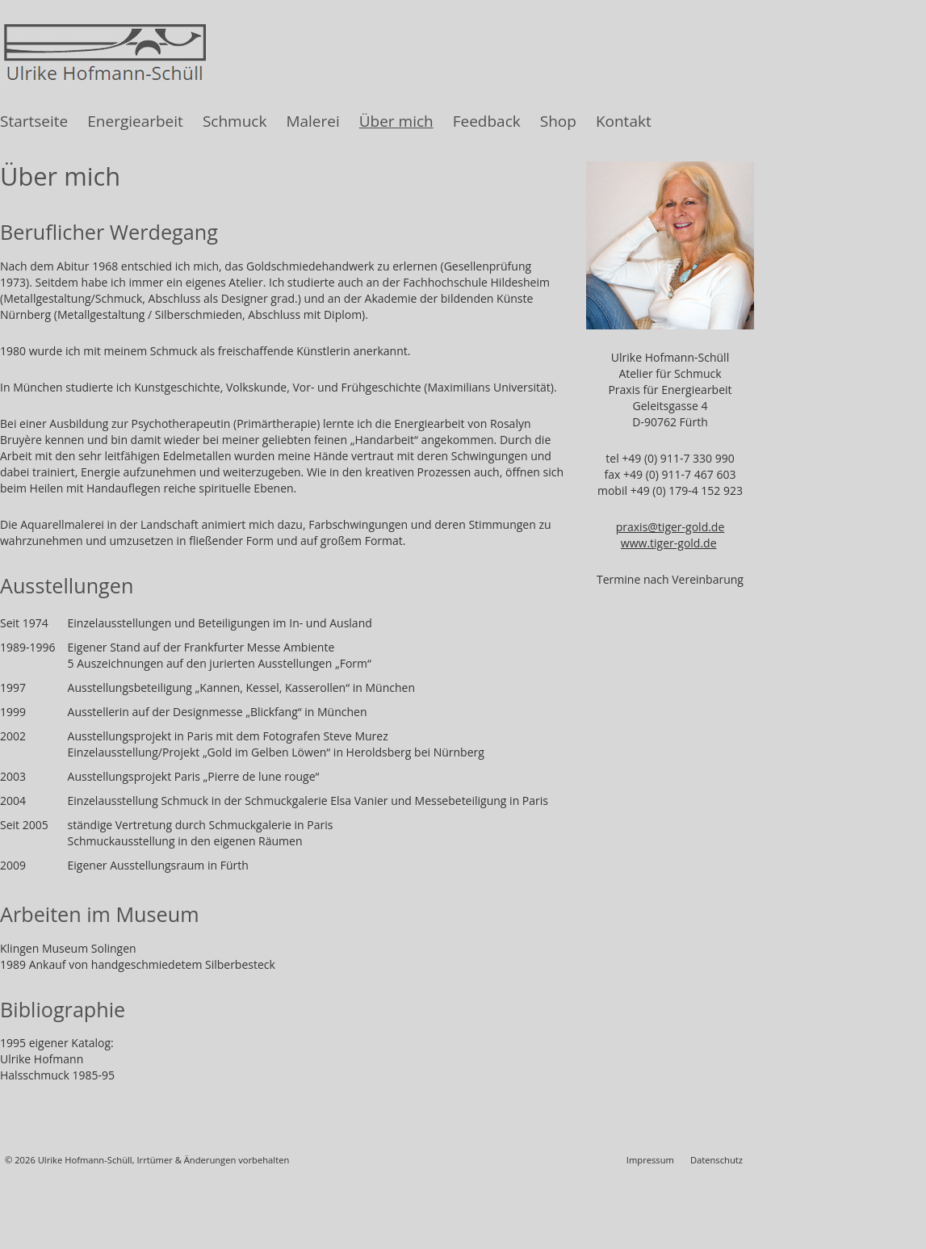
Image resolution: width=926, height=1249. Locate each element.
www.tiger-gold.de (669, 543)
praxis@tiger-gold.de (670, 526)
